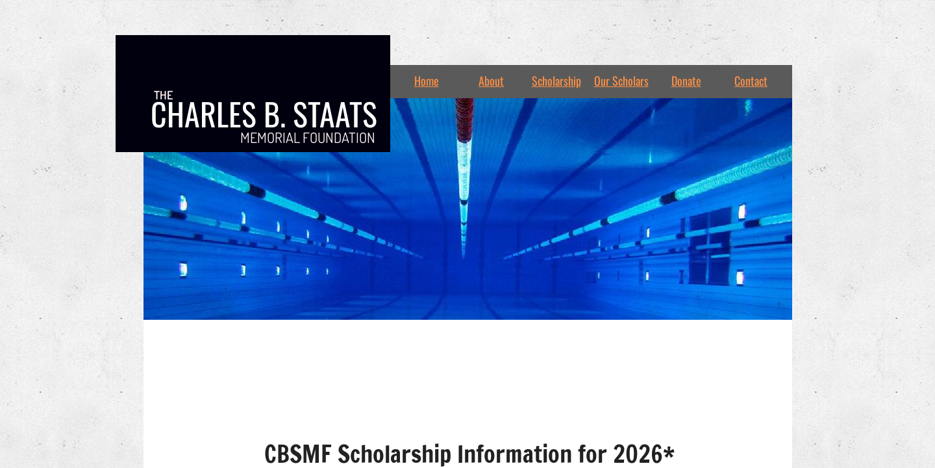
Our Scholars (621, 80)
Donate (686, 80)
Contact (750, 80)
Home (426, 80)
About (491, 80)
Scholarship (556, 80)
